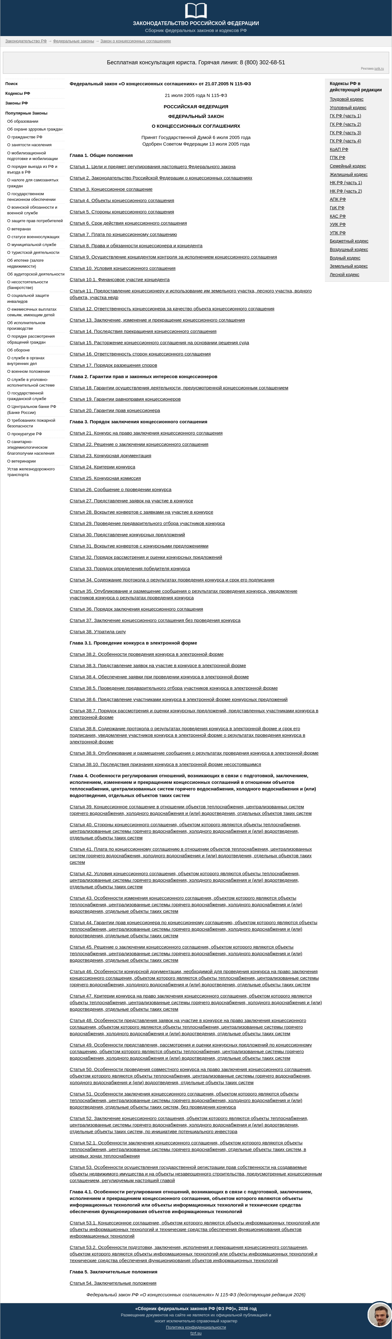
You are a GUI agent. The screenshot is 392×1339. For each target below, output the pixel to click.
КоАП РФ (339, 149)
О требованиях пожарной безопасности (31, 423)
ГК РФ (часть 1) (345, 115)
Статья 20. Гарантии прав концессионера (115, 410)
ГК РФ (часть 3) (345, 132)
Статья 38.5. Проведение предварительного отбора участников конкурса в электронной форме (174, 688)
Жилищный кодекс (349, 174)
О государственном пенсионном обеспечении (31, 196)
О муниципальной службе (31, 244)
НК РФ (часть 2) (346, 191)
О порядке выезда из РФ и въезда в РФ (32, 169)
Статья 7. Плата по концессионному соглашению (123, 234)
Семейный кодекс (348, 166)
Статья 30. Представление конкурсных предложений (127, 534)
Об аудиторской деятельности (36, 274)
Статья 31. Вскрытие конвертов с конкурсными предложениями (139, 546)
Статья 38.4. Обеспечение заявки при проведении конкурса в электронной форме (159, 676)
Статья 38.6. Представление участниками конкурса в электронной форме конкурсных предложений (179, 699)
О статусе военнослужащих (33, 236)
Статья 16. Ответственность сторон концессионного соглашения (140, 353)
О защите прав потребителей (35, 220)
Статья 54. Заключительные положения (113, 1283)
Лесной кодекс (344, 274)
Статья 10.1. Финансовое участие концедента (120, 279)
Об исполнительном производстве (26, 325)
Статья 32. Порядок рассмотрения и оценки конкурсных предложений (146, 557)
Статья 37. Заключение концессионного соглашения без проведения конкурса (155, 620)
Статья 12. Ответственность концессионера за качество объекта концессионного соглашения (172, 308)
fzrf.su (195, 1333)
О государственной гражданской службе (26, 396)
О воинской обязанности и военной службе (32, 210)
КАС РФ (338, 216)
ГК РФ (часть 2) (345, 124)
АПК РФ (338, 199)
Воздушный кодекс (349, 249)
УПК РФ (338, 232)
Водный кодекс (345, 257)
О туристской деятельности (33, 252)
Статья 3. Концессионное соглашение (111, 189)
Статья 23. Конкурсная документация (110, 455)
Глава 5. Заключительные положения (113, 1271)
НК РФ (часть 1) (346, 182)
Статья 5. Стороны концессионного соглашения (122, 211)
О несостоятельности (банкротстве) (27, 285)
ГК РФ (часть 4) (345, 140)
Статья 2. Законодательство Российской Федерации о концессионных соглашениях (161, 177)
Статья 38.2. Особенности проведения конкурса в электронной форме (147, 654)
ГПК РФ (338, 157)
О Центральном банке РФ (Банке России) (31, 409)
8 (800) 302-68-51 (262, 62)
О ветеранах (19, 229)
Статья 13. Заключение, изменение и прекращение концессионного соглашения (157, 320)
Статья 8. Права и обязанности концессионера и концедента (136, 245)
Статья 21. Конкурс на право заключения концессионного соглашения (146, 433)
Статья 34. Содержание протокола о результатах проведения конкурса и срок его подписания (172, 579)
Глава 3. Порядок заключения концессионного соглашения (138, 421)
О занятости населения (29, 144)
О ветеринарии (21, 461)
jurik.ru (379, 68)
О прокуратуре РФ (24, 433)
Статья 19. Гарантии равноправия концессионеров (125, 399)
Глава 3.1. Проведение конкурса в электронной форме (133, 642)
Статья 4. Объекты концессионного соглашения (122, 200)
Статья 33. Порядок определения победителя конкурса (130, 568)
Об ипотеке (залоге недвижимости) (25, 263)
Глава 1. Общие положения (101, 155)
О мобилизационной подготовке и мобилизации (32, 156)
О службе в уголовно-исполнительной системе (31, 382)
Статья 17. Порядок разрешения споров (113, 365)
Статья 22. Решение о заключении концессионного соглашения (139, 444)
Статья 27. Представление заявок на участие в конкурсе (131, 500)
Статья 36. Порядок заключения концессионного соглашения (136, 609)
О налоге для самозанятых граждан (32, 183)
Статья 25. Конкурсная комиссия (105, 478)
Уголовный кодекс (348, 107)
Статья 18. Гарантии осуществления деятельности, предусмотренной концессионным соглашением (179, 387)
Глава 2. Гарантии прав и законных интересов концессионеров (143, 376)
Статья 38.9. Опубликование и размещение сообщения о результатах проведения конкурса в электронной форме (194, 753)
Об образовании (22, 121)
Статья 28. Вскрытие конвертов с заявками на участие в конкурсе (141, 512)
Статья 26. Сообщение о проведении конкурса (120, 489)
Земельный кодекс (349, 266)
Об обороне (18, 350)
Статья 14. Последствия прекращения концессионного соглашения (143, 331)
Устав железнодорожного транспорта (31, 472)
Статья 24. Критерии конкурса (102, 466)
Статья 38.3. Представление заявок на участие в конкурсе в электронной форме (158, 665)
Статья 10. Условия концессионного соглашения (122, 268)
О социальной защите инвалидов (28, 298)
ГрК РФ (337, 207)
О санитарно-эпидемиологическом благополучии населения (30, 447)
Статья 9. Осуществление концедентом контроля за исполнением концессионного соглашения (173, 257)
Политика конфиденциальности (196, 1327)
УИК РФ (338, 224)
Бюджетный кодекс (349, 241)
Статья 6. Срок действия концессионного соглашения (128, 223)
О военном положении (28, 371)
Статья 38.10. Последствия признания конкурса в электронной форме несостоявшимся (165, 764)
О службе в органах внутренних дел (26, 361)
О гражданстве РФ (24, 137)
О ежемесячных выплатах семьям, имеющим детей (31, 312)
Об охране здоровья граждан (34, 129)
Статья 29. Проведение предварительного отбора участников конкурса (147, 523)
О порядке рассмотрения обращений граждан (31, 339)
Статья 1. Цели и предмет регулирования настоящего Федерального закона (153, 166)
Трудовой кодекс (347, 99)
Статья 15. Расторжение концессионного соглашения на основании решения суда (159, 342)
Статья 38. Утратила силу (98, 631)
